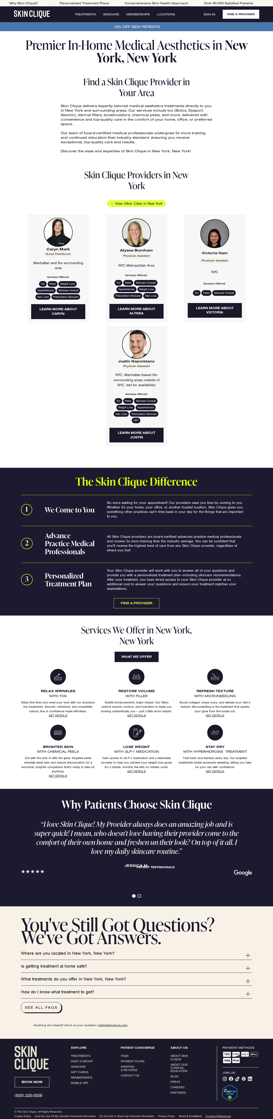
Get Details (58, 715)
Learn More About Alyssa (136, 311)
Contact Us (130, 1075)
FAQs (124, 1056)
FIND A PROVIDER (241, 14)
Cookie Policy (23, 1116)
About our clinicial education (179, 1068)
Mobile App (79, 1083)
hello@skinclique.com (112, 1025)
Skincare (111, 14)
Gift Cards (79, 1072)
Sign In (209, 14)
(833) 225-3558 (28, 1095)
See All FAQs (41, 1007)
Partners (178, 1092)
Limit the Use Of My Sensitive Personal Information (65, 1116)
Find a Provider (136, 603)
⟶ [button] (243, 890)
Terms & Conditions (190, 1116)
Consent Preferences (218, 1116)
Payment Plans (132, 1061)
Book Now (32, 1082)
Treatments (85, 14)
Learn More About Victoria (215, 310)
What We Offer (137, 657)
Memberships (138, 14)
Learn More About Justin (136, 435)
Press (175, 1082)
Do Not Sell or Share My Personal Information (126, 1116)
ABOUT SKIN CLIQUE (180, 1057)
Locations (166, 14)
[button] (134, 896)
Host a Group (82, 1061)
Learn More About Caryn (58, 311)
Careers (178, 1087)
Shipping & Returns (129, 1068)
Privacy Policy (166, 1116)
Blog (175, 1076)
